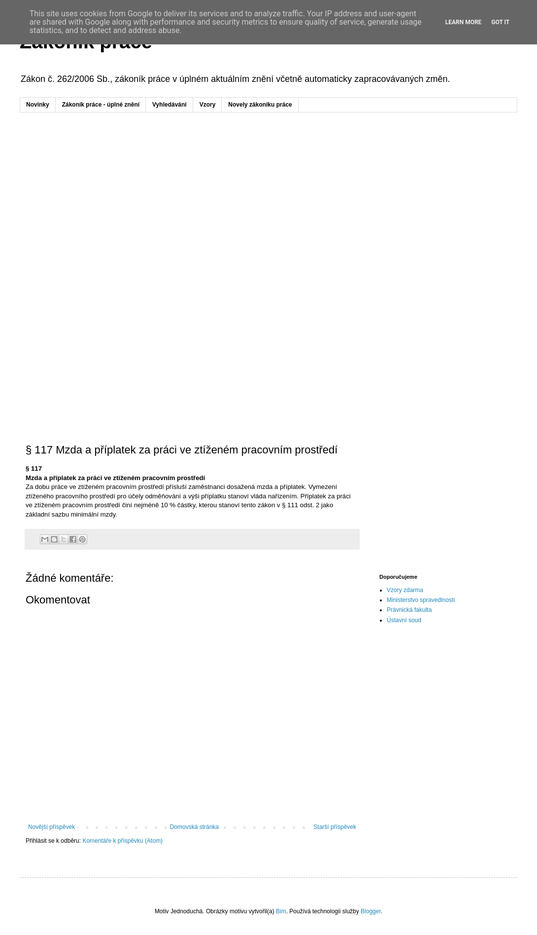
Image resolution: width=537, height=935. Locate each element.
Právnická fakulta (409, 609)
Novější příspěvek (51, 826)
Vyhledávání (169, 104)
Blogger (371, 911)
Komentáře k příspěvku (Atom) (122, 840)
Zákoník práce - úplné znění (100, 104)
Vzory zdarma (405, 590)
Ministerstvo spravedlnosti (421, 600)
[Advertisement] (268, 196)
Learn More (463, 22)
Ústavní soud (404, 620)
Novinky (37, 104)
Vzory (208, 104)
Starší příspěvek (334, 826)
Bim (281, 911)
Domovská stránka (194, 826)
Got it (500, 22)
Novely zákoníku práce (260, 104)
